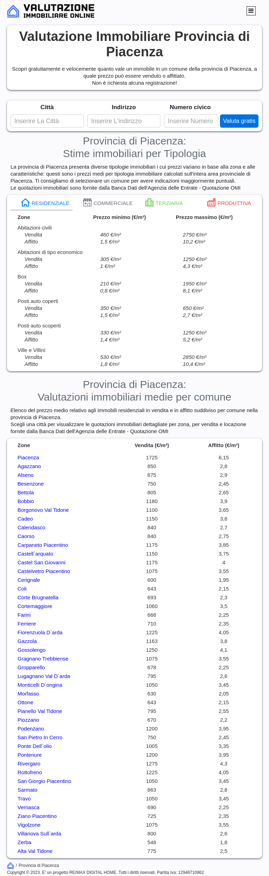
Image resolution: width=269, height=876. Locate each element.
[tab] (42, 202)
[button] (251, 11)
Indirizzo (124, 107)
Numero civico (190, 107)
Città (47, 107)
